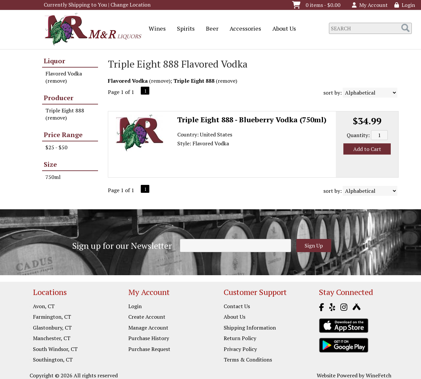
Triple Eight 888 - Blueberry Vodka (252, 119)
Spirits (183, 29)
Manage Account (148, 327)
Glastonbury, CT (52, 327)
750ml (53, 177)
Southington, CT (53, 359)
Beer (210, 29)
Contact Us (237, 306)
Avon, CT (44, 306)
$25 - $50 (56, 147)
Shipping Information (250, 327)
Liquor (54, 60)
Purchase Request (149, 349)
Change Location (131, 4)
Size (50, 164)
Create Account (146, 316)
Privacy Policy (240, 349)
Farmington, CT (52, 316)
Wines (155, 29)
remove (160, 80)
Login (404, 5)
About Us (282, 29)
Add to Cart (367, 149)
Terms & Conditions (248, 359)
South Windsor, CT (55, 349)
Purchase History (148, 338)
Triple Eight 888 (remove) (64, 114)
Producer (58, 97)
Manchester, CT (51, 338)
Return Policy (240, 338)
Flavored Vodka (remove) (63, 77)
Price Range (63, 134)
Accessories (243, 29)
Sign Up (314, 245)
